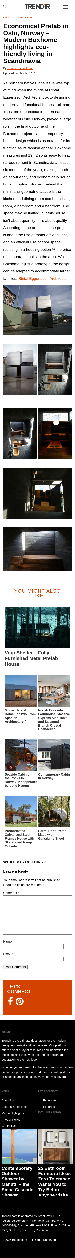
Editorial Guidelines (14, 1106)
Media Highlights (13, 1113)
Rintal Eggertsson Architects (42, 278)
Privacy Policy (11, 1119)
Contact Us (9, 1125)
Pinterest (46, 1107)
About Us (8, 1100)
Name (8, 941)
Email (8, 954)
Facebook (47, 1100)
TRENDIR (38, 6)
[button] (37, 310)
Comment (11, 893)
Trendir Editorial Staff (20, 68)
